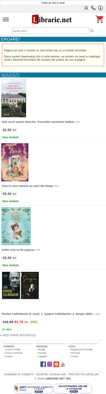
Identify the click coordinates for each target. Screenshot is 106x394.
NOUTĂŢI (10, 74)
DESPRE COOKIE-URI (51, 374)
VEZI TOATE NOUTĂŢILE (19, 335)
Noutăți (41, 349)
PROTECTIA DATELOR (83, 374)
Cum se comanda (14, 353)
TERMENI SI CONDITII (19, 374)
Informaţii (75, 353)
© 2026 (53, 378)
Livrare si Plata (12, 349)
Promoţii (42, 353)
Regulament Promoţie (81, 349)
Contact (8, 356)
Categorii (42, 356)
